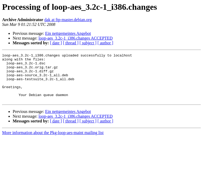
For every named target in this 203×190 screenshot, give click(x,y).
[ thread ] (71, 43)
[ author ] (105, 43)
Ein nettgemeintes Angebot (68, 33)
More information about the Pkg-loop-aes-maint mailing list (53, 142)
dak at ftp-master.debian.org (68, 19)
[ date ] (56, 43)
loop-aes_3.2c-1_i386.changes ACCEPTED (76, 38)
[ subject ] (88, 43)
